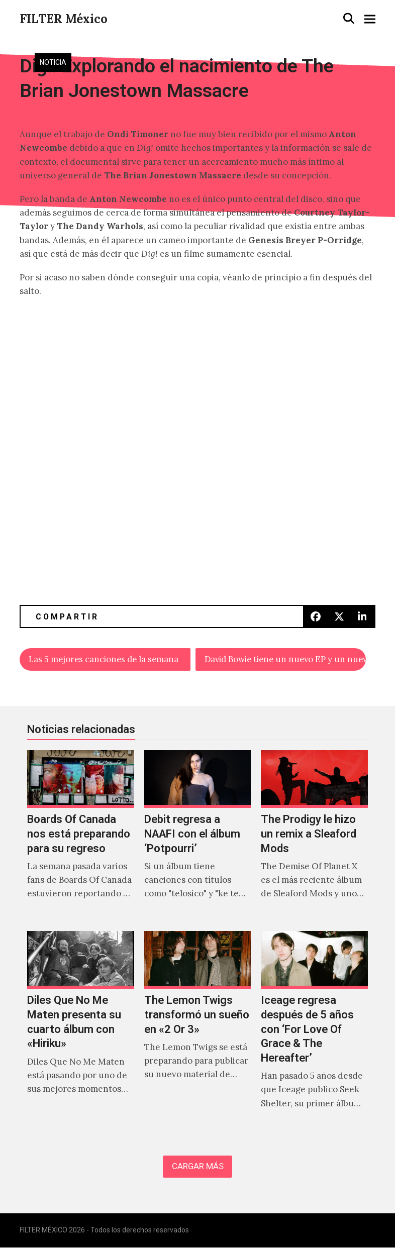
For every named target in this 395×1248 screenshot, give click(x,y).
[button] (348, 18)
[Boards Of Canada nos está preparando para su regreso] (80, 836)
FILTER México (64, 19)
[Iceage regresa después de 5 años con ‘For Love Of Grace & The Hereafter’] (314, 1030)
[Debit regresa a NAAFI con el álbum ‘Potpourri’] (197, 836)
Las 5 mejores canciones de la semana (106, 659)
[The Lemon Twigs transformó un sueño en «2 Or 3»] (197, 1030)
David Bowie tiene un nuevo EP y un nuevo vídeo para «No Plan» (285, 659)
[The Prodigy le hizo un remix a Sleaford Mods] (314, 836)
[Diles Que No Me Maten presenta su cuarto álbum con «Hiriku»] (80, 1030)
